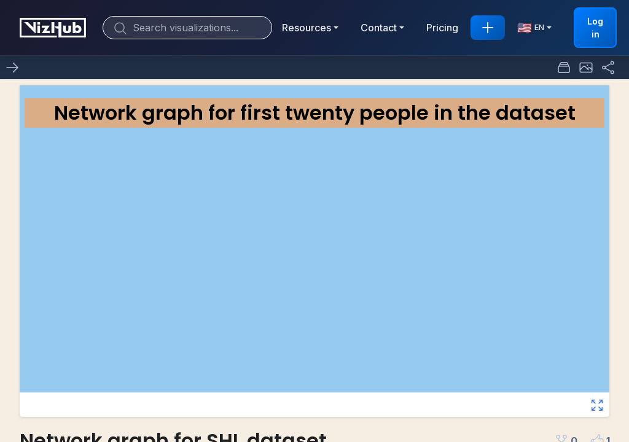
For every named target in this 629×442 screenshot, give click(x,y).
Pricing (442, 27)
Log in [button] (595, 27)
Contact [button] (379, 27)
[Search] (187, 27)
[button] (586, 67)
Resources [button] (306, 27)
